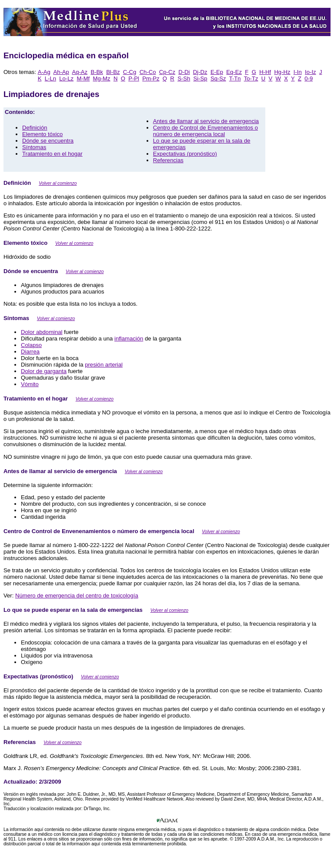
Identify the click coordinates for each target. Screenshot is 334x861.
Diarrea (30, 351)
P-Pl (133, 78)
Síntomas (34, 147)
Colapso (31, 345)
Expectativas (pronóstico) (185, 153)
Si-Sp (200, 78)
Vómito (30, 384)
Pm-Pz (150, 78)
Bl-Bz (113, 72)
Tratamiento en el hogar (52, 153)
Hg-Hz (282, 72)
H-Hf (265, 72)
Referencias (168, 160)
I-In (298, 72)
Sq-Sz (218, 78)
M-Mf (83, 78)
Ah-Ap (61, 72)
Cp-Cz (167, 72)
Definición (34, 127)
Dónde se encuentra (47, 140)
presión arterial (104, 364)
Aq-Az (79, 72)
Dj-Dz (200, 72)
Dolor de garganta (44, 371)
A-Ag (44, 72)
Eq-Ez (234, 72)
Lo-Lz (66, 78)
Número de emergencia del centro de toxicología (76, 595)
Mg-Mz (101, 78)
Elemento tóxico (42, 134)
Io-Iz (310, 72)
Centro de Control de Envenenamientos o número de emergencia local (205, 130)
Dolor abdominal (41, 332)
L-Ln (50, 78)
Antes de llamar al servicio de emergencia (206, 121)
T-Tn (235, 78)
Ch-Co (148, 72)
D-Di (184, 72)
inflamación (128, 338)
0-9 (308, 78)
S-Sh (183, 78)
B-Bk (96, 72)
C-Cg (130, 72)
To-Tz (251, 78)
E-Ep (216, 72)
